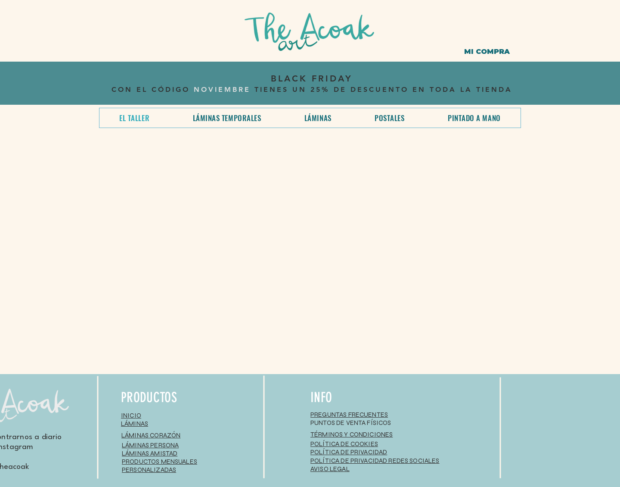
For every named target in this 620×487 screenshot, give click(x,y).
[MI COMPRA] (487, 51)
